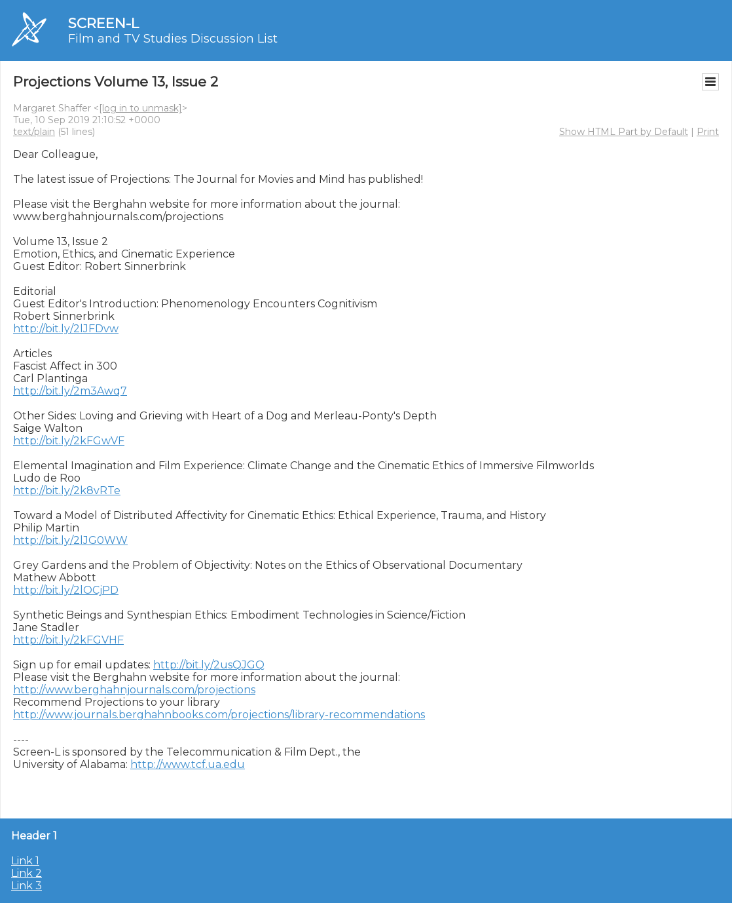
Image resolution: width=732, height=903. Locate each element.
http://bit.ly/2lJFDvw (66, 328)
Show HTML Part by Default (623, 132)
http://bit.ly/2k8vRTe (66, 490)
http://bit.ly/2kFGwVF (68, 440)
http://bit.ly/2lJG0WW (70, 540)
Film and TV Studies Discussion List (173, 38)
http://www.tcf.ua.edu (187, 764)
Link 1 (25, 861)
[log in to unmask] (140, 108)
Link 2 (26, 873)
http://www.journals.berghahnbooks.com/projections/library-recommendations (219, 714)
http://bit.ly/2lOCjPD (66, 590)
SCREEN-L (103, 23)
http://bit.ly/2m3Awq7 (70, 391)
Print (708, 132)
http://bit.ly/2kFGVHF (68, 640)
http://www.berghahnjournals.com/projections (134, 689)
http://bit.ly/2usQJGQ (209, 665)
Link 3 (26, 885)
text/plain (34, 132)
